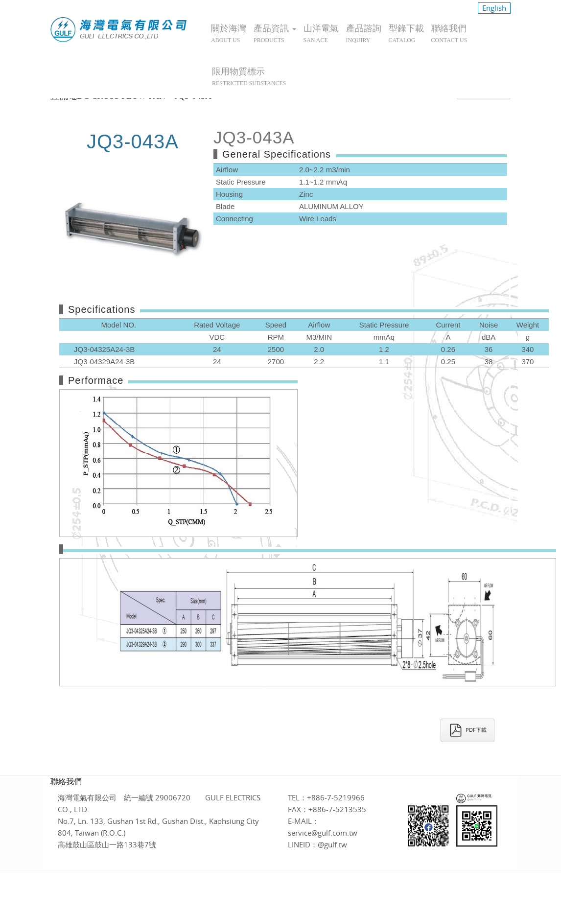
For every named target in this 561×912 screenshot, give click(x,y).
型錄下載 (406, 33)
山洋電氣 (321, 33)
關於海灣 (228, 33)
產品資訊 (275, 33)
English (494, 8)
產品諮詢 (363, 33)
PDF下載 (467, 730)
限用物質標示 (249, 77)
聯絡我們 (449, 33)
